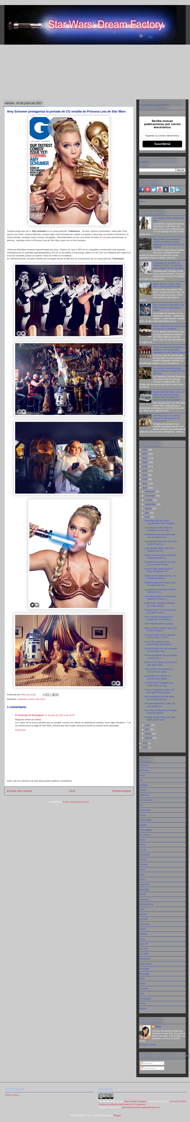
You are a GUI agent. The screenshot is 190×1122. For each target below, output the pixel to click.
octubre (149, 500)
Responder (20, 730)
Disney (142, 844)
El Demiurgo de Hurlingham (29, 715)
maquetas (144, 884)
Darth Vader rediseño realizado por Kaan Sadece (160, 604)
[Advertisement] (95, 72)
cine (141, 805)
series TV (143, 944)
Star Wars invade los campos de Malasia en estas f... (160, 597)
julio (147, 513)
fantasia (143, 859)
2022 (145, 466)
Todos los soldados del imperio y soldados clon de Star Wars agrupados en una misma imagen (169, 350)
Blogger (117, 1115)
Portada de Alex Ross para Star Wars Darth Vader (160, 718)
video (141, 993)
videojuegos (145, 998)
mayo (148, 725)
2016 (145, 743)
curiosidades (145, 830)
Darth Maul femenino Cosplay (159, 623)
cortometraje (145, 820)
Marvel (142, 894)
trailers (142, 983)
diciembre (150, 491)
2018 (145, 483)
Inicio (72, 791)
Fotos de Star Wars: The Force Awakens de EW (160, 549)
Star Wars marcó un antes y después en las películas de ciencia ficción (166, 418)
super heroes (145, 964)
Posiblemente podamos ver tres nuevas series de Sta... (160, 563)
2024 (145, 458)
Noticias (143, 914)
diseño (142, 839)
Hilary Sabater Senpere (135, 1101)
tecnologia (144, 968)
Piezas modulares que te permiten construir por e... (161, 656)
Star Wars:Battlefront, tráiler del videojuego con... (160, 704)
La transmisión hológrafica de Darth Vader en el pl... (159, 684)
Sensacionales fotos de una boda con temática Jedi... (161, 649)
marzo (148, 733)
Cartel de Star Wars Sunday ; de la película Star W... (160, 577)
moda (142, 909)
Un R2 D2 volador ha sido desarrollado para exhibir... (159, 643)
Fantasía (143, 864)
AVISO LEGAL (12, 1095)
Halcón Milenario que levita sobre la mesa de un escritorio (169, 327)
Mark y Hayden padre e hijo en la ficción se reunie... (161, 629)
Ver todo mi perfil (147, 1044)
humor (31, 699)
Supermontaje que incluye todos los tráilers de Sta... (160, 583)
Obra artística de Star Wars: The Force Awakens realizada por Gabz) (168, 307)
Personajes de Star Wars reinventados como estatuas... (160, 522)
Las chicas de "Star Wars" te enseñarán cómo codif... (158, 528)
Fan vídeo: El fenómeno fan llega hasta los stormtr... (161, 711)
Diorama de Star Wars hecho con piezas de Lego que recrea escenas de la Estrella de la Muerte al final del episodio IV (169, 396)
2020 (145, 475)
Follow (142, 201)
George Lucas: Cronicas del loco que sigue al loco (160, 611)
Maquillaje (144, 889)
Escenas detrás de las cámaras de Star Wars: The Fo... (160, 636)
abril (147, 729)
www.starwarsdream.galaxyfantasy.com (141, 1107)
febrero (149, 738)
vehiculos (143, 988)
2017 (145, 488)
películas (143, 919)
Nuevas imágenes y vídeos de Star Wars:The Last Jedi (159, 691)
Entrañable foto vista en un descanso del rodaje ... (158, 677)
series (142, 939)
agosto (148, 508)
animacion (144, 765)
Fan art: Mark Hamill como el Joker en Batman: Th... (158, 570)
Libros (142, 879)
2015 (145, 747)
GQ (104, 237)
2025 (145, 454)
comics (142, 815)
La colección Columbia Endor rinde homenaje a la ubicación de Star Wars (169, 371)
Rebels (142, 929)
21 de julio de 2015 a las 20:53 (60, 715)
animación (144, 770)
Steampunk (144, 959)
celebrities (22, 699)
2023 (145, 462)
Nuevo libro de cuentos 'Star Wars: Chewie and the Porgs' (167, 285)
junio (147, 517)
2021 (145, 471)
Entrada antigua (121, 791)
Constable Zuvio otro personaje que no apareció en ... (160, 535)
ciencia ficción (146, 800)
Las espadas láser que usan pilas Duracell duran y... (161, 542)
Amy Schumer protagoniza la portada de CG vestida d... (159, 618)
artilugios (143, 785)
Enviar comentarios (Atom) (76, 802)
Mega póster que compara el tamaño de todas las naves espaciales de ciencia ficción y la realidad (169, 243)
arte (141, 780)
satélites (143, 934)
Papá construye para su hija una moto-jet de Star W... (160, 556)
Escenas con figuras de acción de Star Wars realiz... (161, 663)
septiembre (151, 504)
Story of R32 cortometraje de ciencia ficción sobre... (158, 670)
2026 (145, 449)
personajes (144, 924)
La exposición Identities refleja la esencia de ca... (160, 590)
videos (142, 1003)
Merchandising (146, 904)
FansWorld (144, 854)
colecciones (145, 810)
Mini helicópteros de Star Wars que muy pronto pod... (159, 697)
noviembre (150, 495)
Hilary (158, 1026)
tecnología (144, 973)
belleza (142, 790)
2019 (145, 479)
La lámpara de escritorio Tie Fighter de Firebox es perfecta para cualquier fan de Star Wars (168, 265)
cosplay (143, 825)
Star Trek (143, 949)
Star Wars (40, 699)
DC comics (144, 834)
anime (142, 775)
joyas (141, 874)
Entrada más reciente (19, 791)
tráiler (142, 978)
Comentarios (148, 1068)
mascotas (144, 899)
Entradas (146, 1063)
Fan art (142, 849)
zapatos (143, 1008)
